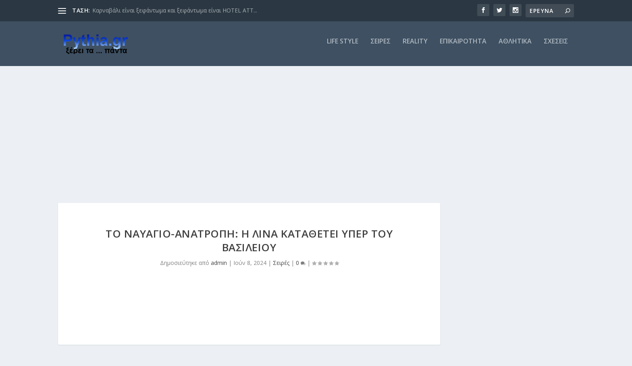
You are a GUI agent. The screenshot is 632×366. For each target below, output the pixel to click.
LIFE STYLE (342, 47)
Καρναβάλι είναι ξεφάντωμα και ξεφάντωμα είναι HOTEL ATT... (174, 10)
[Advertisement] (316, 131)
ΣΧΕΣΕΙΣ (556, 47)
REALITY (415, 47)
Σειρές (281, 268)
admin (219, 268)
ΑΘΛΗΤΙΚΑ (515, 47)
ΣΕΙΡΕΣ (380, 47)
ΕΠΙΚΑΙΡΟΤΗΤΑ (463, 47)
